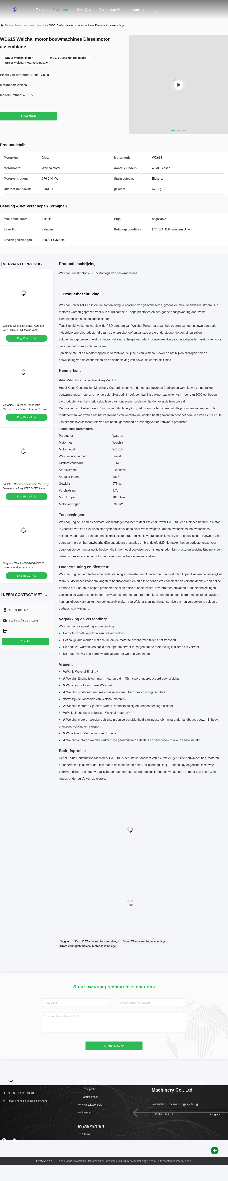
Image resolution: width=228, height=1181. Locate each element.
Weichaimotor (38, 25)
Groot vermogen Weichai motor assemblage (88, 946)
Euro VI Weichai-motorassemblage (97, 941)
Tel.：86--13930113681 (18, 1093)
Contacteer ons (111, 10)
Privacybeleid (44, 1161)
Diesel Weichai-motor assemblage (144, 941)
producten (20, 25)
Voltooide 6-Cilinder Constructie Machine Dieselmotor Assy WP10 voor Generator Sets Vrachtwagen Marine (25, 409)
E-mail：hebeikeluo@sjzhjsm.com (25, 1100)
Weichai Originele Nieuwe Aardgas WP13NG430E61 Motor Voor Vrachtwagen (23, 330)
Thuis (40, 10)
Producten (60, 10)
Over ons (83, 10)
